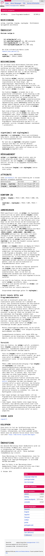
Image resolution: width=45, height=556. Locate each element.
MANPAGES (8, 0)
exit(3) (4, 381)
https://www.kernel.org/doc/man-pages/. (22, 434)
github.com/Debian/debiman (22, 551)
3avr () (29, 532)
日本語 (26, 520)
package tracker (29, 479)
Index (7, 3)
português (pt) (28, 525)
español (26, 514)
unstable (27, 502)
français (27, 517)
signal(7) (4, 419)
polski (26, 522)
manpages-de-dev (14, 5)
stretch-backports (29, 499)
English (26, 512)
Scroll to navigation (8, 10)
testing (26, 497)
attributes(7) (9, 177)
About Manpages (15, 3)
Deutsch (27, 509)
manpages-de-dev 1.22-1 (33, 542)
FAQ (24, 3)
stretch (7, 5)
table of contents (31, 486)
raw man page (28, 482)
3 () (28, 535)
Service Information (33, 3)
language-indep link (30, 477)
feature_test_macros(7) (10, 51)
